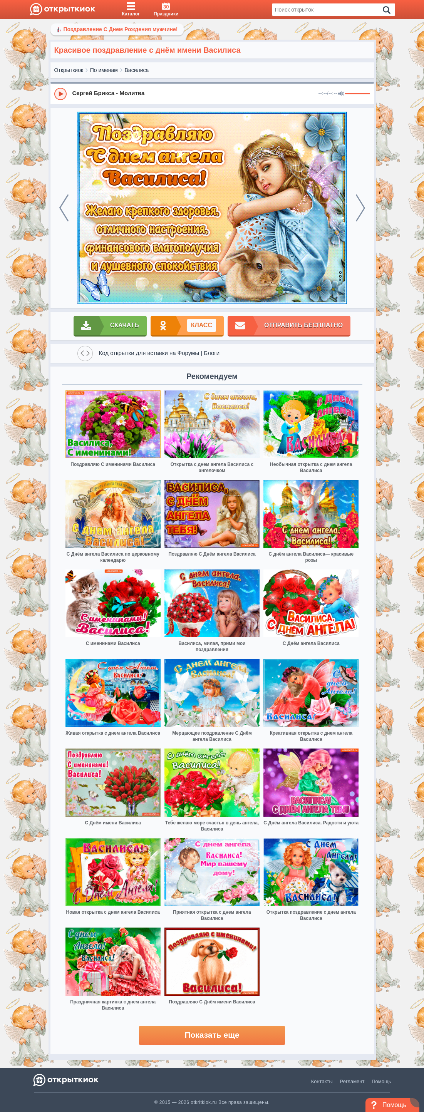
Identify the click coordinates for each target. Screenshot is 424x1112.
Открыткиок (69, 70)
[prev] (63, 208)
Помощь (381, 1081)
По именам (104, 70)
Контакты (322, 1081)
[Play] (60, 94)
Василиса (137, 70)
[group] (212, 93)
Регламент (352, 1081)
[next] (360, 208)
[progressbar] (357, 94)
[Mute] (341, 94)
